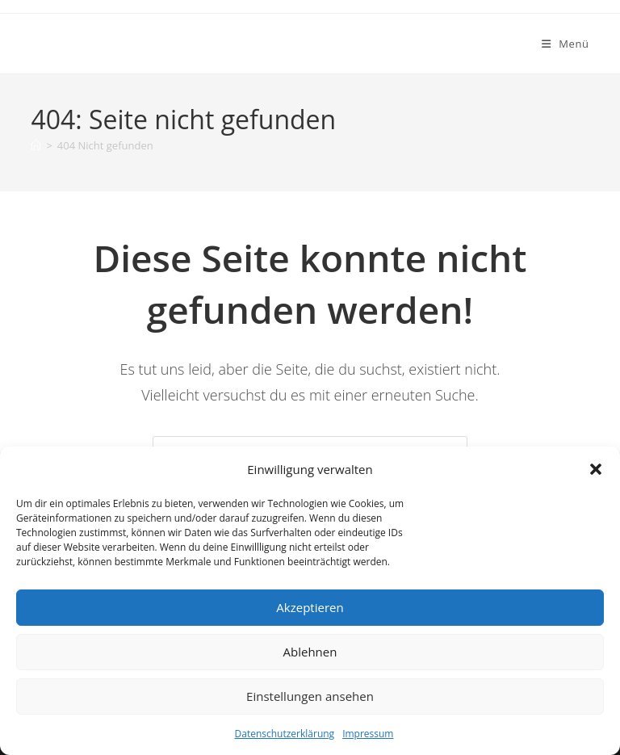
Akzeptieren (309, 607)
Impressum (367, 733)
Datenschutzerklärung (285, 733)
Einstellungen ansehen (310, 696)
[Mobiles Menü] (565, 43)
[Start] (36, 145)
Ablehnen (310, 652)
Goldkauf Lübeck (106, 43)
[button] (596, 469)
